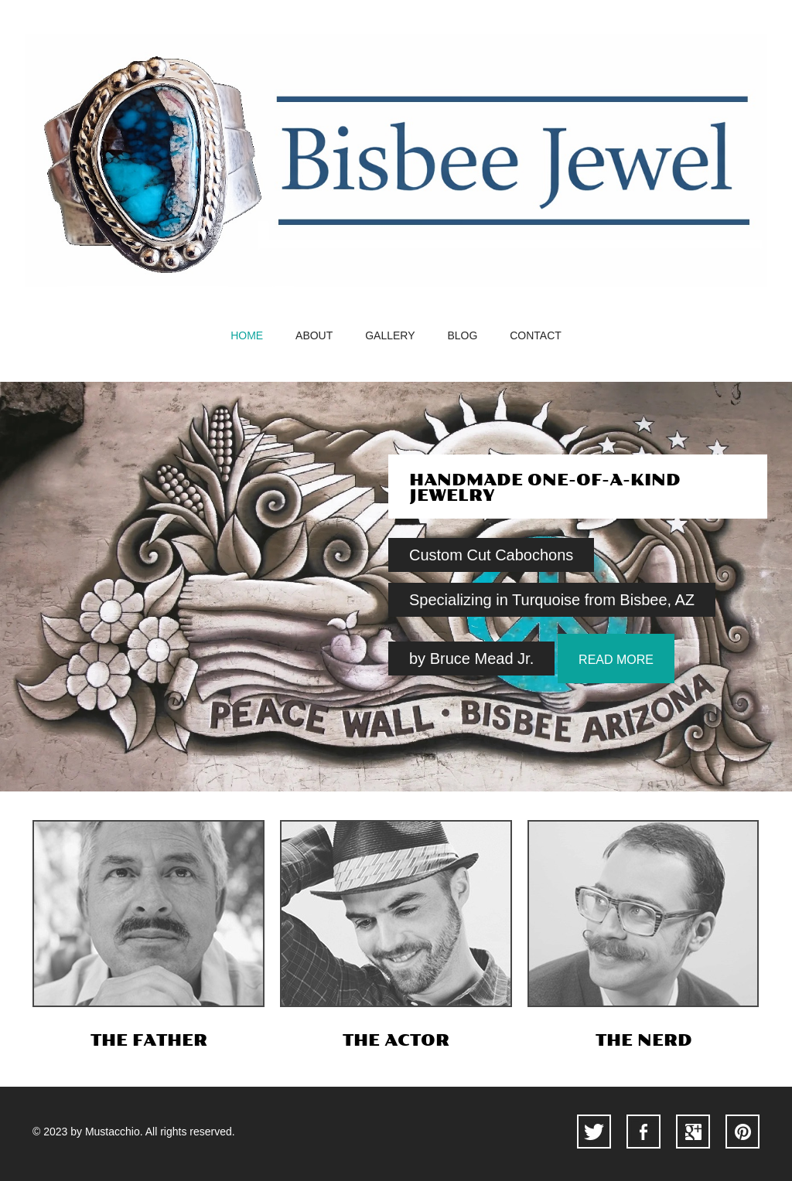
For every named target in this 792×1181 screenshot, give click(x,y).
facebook (643, 1132)
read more (616, 659)
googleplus (693, 1132)
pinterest (742, 1132)
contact (536, 336)
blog (462, 336)
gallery (390, 336)
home (246, 336)
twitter (594, 1132)
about (314, 336)
